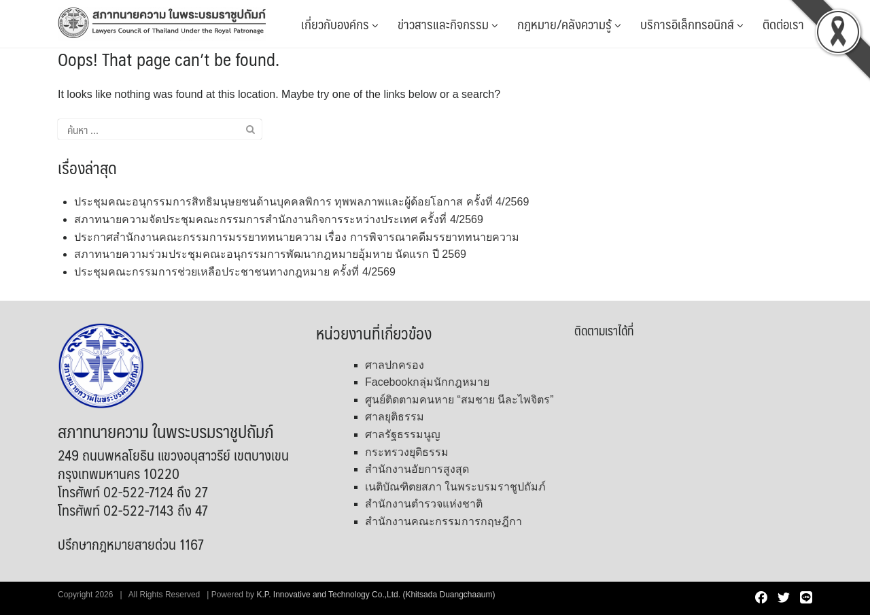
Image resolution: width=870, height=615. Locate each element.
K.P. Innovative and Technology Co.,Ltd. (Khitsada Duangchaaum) (375, 594)
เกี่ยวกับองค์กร (340, 24)
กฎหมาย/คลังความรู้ (569, 24)
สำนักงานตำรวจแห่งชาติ (424, 504)
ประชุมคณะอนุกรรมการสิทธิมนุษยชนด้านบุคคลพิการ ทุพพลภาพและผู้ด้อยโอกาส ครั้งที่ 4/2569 (301, 201)
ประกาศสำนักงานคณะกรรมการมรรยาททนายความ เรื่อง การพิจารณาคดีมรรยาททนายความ (296, 237)
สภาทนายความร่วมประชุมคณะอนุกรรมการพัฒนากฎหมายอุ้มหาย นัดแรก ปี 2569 (270, 254)
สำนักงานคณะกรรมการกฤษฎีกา (443, 521)
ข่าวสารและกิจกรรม (448, 24)
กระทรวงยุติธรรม (407, 452)
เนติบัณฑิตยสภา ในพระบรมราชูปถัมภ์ (455, 487)
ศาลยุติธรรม (394, 416)
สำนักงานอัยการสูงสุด (417, 469)
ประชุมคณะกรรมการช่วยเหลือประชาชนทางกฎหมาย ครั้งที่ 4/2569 (235, 272)
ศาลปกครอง (394, 365)
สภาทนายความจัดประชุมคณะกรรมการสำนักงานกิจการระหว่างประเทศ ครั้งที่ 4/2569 (278, 219)
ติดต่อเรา (783, 24)
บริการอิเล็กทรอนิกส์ (692, 24)
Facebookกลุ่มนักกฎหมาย (427, 382)
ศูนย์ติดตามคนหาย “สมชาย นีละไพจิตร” (459, 399)
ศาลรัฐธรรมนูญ (402, 434)
